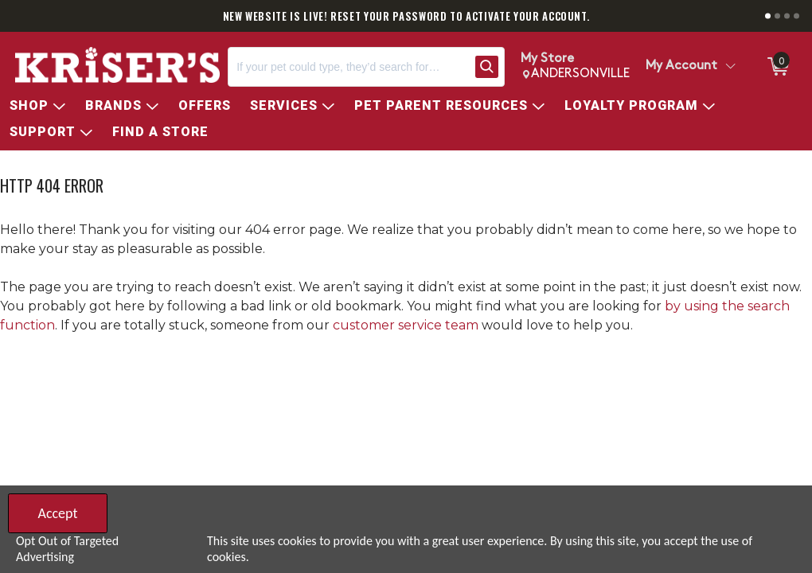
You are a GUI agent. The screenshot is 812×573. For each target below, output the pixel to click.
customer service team (405, 325)
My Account (681, 66)
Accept (57, 513)
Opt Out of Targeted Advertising (67, 548)
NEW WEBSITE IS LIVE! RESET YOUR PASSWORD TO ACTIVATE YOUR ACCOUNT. (406, 16)
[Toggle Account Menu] (730, 66)
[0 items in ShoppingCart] (777, 67)
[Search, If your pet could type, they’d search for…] (348, 67)
